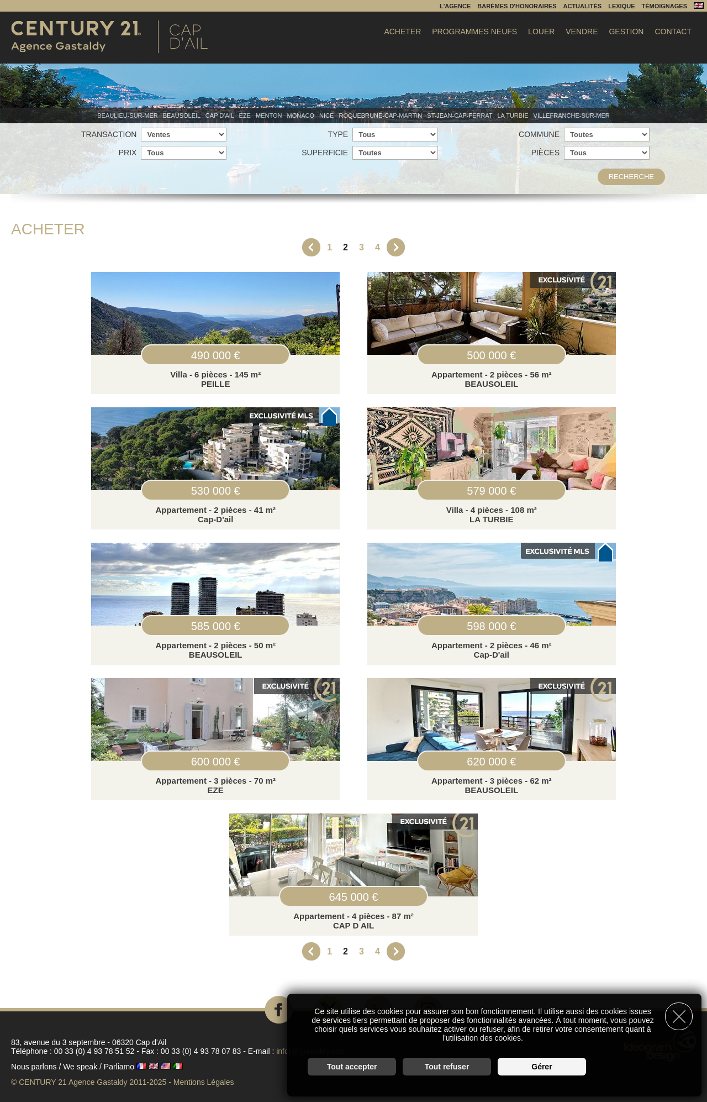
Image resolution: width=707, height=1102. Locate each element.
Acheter (402, 31)
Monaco (301, 115)
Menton (270, 115)
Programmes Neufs (474, 31)
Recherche (631, 176)
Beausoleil (182, 115)
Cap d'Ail (220, 115)
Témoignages (664, 6)
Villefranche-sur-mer (572, 115)
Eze (245, 115)
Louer (541, 31)
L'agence (455, 6)
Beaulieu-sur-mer (128, 115)
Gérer (541, 1066)
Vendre (582, 31)
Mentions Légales (203, 1082)
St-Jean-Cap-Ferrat (460, 115)
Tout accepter (352, 1066)
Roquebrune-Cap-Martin (381, 115)
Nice (327, 115)
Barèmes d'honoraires (516, 6)
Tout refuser (447, 1066)
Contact (673, 31)
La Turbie (513, 115)
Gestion (626, 31)
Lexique (621, 6)
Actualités (582, 6)
